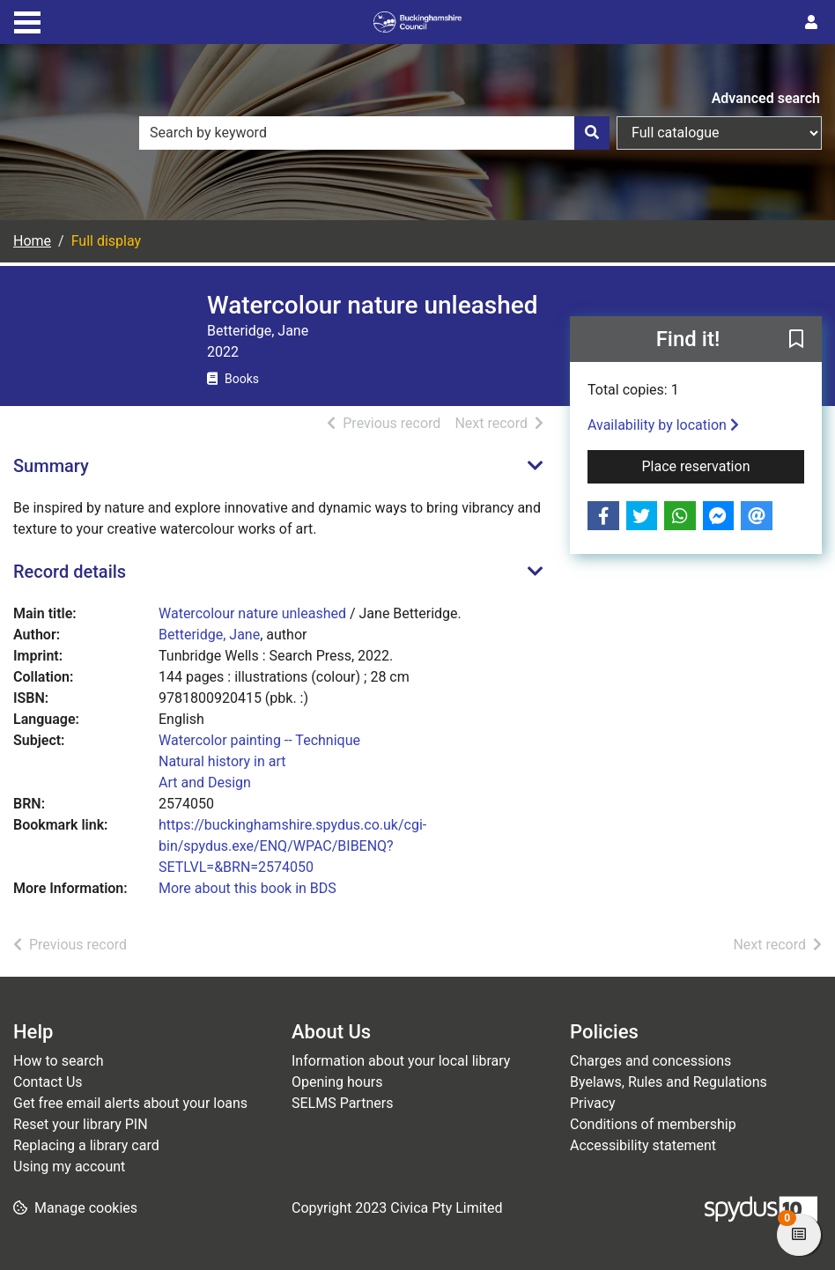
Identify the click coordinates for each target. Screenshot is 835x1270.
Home (32, 241)
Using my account (69, 1166)
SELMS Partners (342, 1103)
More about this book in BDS (247, 888)
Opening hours (337, 1082)
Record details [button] (69, 571)
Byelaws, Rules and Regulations (668, 1082)
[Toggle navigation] (27, 20)
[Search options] (719, 133)
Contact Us (48, 1082)
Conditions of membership (653, 1124)
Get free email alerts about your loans (130, 1103)
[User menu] (811, 23)
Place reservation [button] (722, 465)
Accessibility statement (643, 1145)
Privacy (593, 1103)
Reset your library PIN (80, 1124)
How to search (58, 1060)
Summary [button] (51, 465)
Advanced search (766, 98)
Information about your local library (401, 1060)
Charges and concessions (650, 1060)
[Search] (592, 133)
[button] (796, 340)
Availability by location (663, 425)
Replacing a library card (86, 1145)
